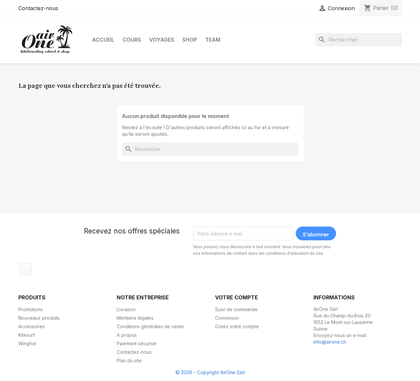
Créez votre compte (237, 326)
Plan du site (129, 360)
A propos (127, 335)
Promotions (30, 309)
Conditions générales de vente (150, 326)
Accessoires (31, 326)
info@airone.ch (329, 342)
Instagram (25, 269)
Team (212, 39)
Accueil (103, 39)
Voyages (161, 39)
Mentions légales (135, 318)
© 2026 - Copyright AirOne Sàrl (210, 372)
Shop (189, 39)
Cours (132, 39)
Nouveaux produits (39, 318)
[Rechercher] (358, 39)
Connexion (227, 318)
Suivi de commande (236, 309)
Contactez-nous (38, 8)
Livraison (126, 309)
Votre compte (236, 297)
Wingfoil (27, 343)
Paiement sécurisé (136, 343)
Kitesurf (26, 335)
